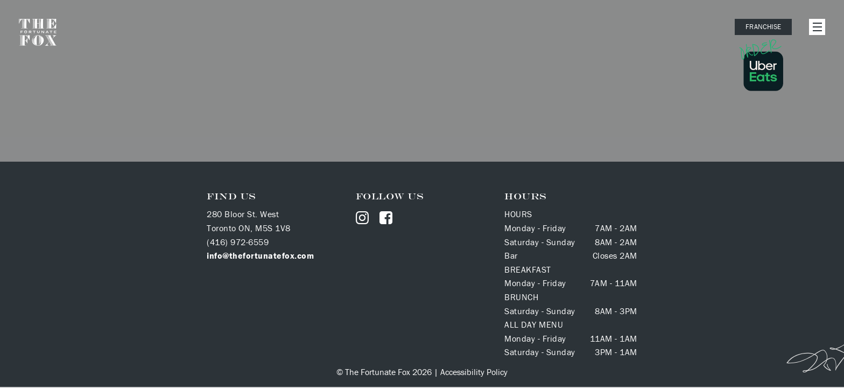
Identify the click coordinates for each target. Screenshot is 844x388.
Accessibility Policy (474, 371)
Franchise (763, 26)
